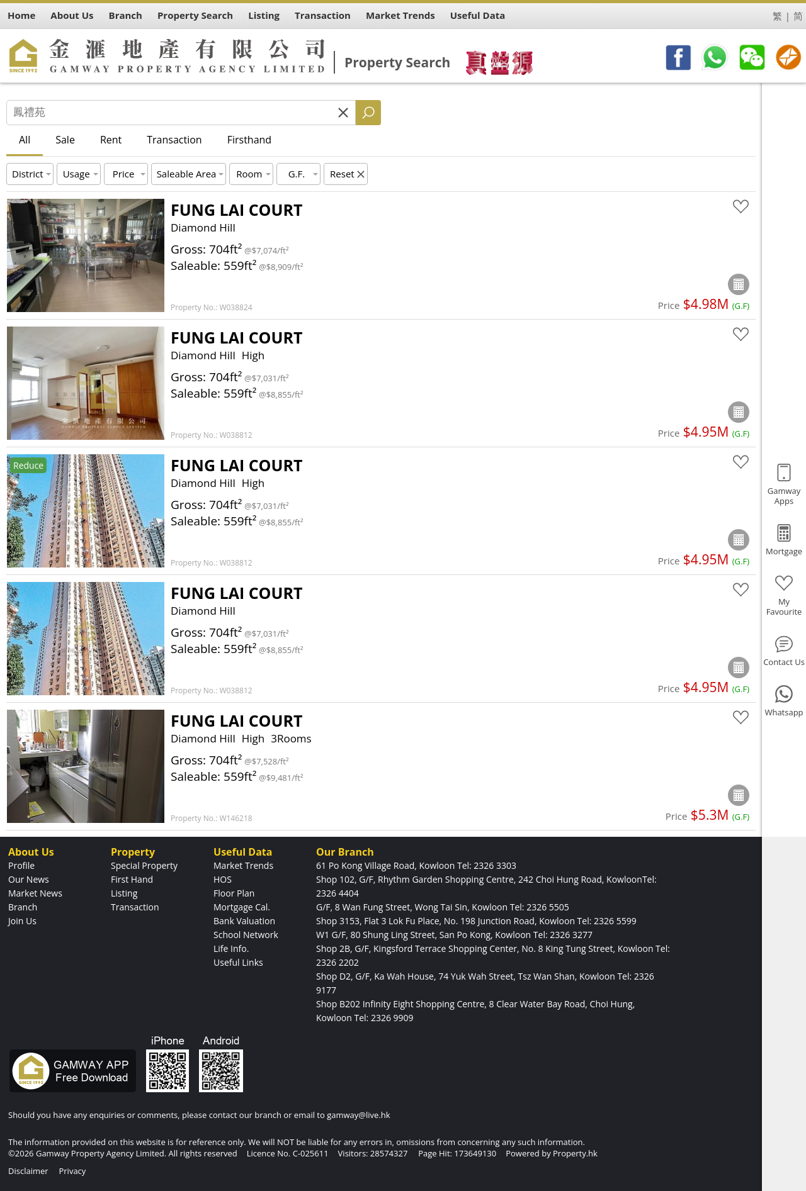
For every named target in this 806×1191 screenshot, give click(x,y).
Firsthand (249, 140)
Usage (76, 173)
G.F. (296, 173)
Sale (65, 140)
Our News (28, 879)
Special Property (144, 865)
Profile (21, 865)
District (27, 173)
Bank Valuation (244, 921)
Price (124, 173)
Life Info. (231, 948)
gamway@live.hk (358, 1115)
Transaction (174, 140)
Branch (22, 907)
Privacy (72, 1171)
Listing (124, 893)
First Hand (132, 879)
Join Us (22, 921)
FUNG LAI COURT (236, 209)
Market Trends (243, 865)
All (24, 140)
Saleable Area (187, 173)
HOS (222, 879)
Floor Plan (233, 893)
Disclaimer (28, 1171)
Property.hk (575, 1153)
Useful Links (238, 962)
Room (249, 173)
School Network (245, 935)
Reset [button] (342, 173)
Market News (35, 893)
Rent (111, 140)
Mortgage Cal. (241, 907)
